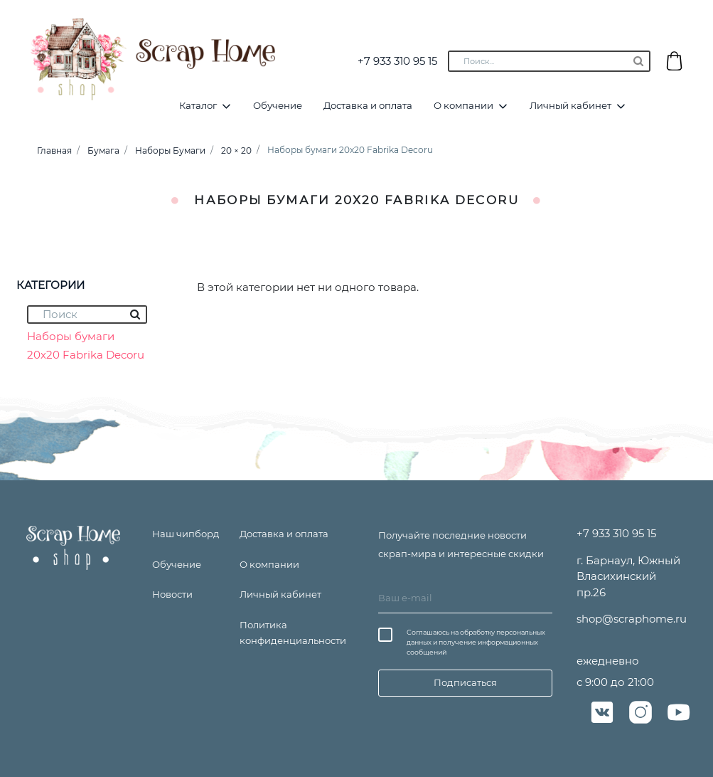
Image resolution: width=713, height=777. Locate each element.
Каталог (198, 105)
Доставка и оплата (367, 105)
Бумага (103, 150)
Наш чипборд (186, 533)
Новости (172, 594)
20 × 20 (236, 150)
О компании (463, 105)
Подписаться (465, 682)
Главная (54, 150)
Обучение (277, 105)
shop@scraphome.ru (632, 618)
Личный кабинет (570, 105)
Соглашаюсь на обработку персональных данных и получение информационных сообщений (476, 642)
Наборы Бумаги (170, 150)
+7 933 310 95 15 (397, 61)
